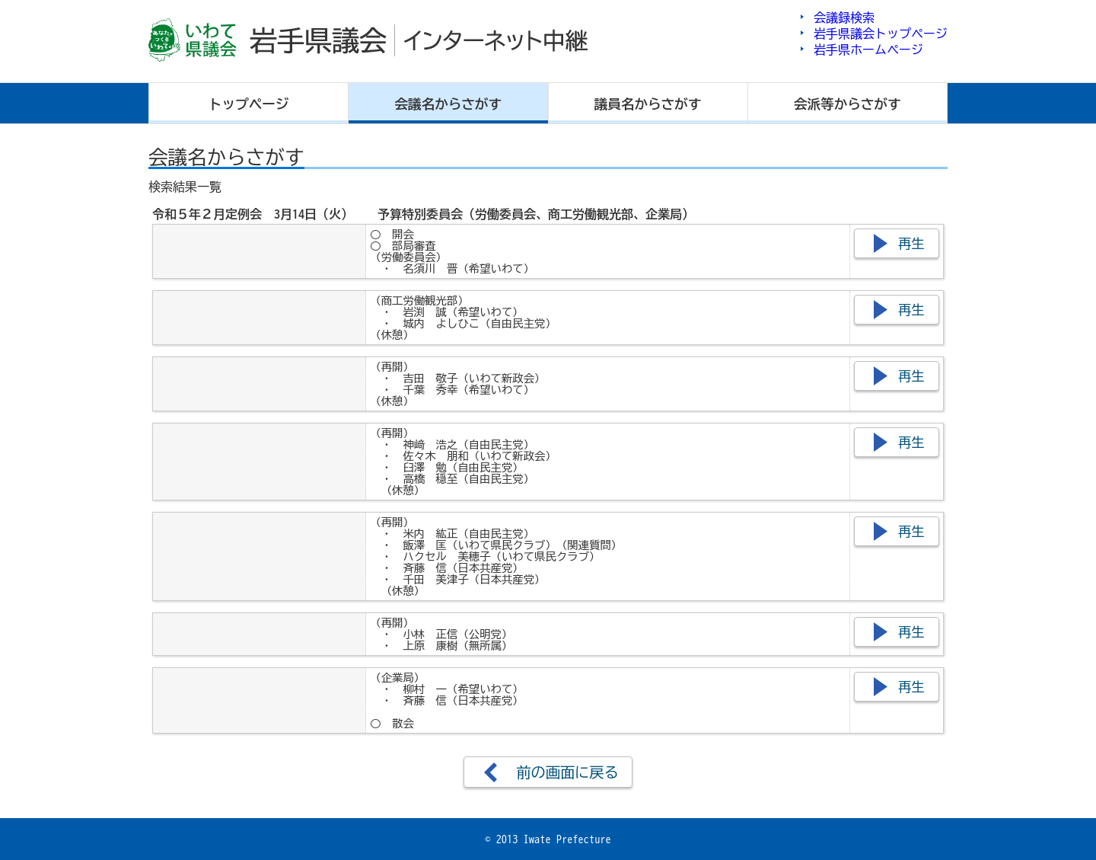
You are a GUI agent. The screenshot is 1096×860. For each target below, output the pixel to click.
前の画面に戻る (567, 772)
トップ (249, 104)
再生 (911, 243)
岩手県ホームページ (868, 49)
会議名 (448, 104)
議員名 (648, 104)
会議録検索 (844, 17)
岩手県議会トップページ (881, 33)
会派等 (847, 104)
